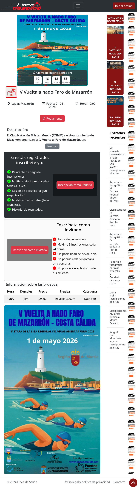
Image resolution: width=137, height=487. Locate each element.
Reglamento (52, 118)
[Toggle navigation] (78, 5)
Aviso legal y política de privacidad (87, 482)
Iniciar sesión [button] (124, 6)
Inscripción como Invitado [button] (29, 250)
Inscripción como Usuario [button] (75, 185)
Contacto (119, 482)
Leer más (52, 146)
